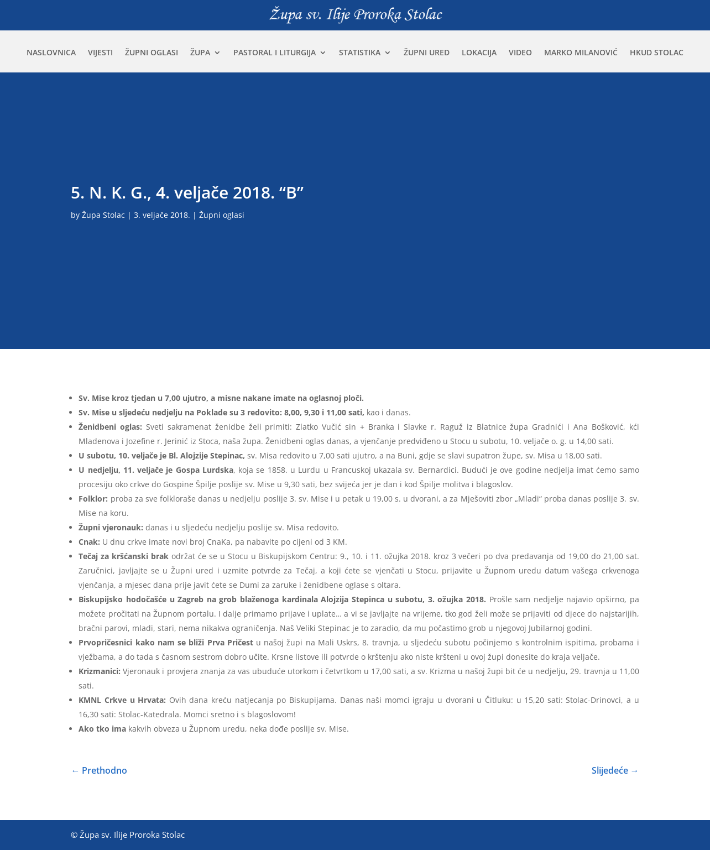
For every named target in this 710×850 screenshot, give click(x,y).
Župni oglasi (151, 53)
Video (520, 53)
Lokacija (479, 53)
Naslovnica (51, 53)
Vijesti (100, 53)
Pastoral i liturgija (274, 53)
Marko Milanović (581, 53)
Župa (200, 53)
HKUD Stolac (656, 53)
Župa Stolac (103, 215)
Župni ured (427, 53)
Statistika (359, 53)
